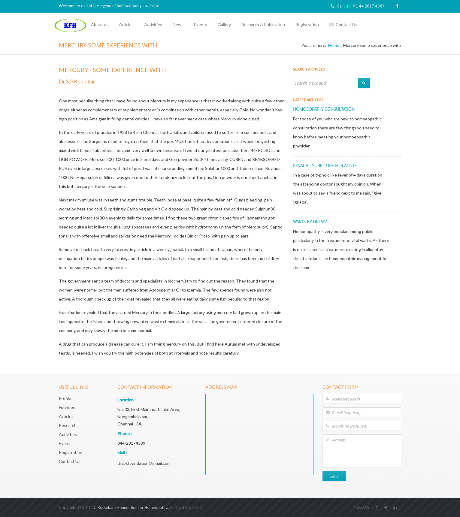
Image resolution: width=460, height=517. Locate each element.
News (178, 24)
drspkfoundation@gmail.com (144, 463)
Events (200, 24)
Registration (307, 24)
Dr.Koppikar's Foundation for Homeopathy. (130, 507)
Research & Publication (263, 24)
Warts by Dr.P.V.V (310, 222)
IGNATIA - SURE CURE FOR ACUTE (325, 165)
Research (68, 425)
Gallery (224, 24)
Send (334, 476)
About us (99, 24)
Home (333, 45)
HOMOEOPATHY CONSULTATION (324, 109)
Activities (153, 24)
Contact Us (343, 25)
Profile (65, 398)
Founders (68, 407)
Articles (126, 24)
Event (64, 443)
